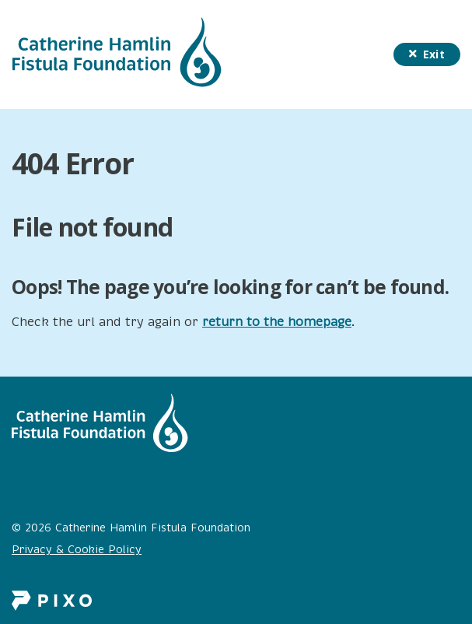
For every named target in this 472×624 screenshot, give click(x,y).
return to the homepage (276, 322)
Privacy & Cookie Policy (77, 549)
